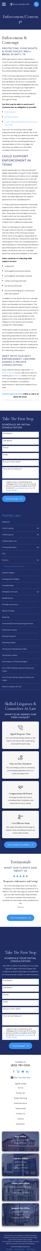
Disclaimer (20, 1124)
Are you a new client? (12, 462)
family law (17, 376)
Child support (10, 112)
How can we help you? (12, 469)
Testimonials (20, 1108)
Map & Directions (20, 1146)
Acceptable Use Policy (23, 488)
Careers (20, 1119)
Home (20, 1088)
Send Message (14, 498)
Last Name (7, 441)
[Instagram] (18, 1071)
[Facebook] (14, 1071)
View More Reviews (20, 917)
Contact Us (20, 1114)
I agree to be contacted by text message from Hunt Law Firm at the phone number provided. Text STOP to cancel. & (21, 486)
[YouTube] (23, 1071)
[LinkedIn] (27, 1071)
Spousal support (11, 117)
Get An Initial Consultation (20, 844)
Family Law (20, 1093)
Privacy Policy (11, 490)
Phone (6, 448)
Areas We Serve (20, 1103)
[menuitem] (20, 522)
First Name (7, 433)
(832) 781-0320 (20, 1065)
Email (5, 455)
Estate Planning (20, 1098)
